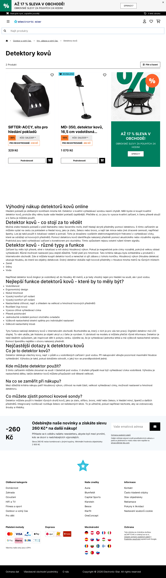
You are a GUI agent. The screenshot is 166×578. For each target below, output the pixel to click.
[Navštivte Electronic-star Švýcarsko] (98, 533)
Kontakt (128, 487)
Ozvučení (11, 497)
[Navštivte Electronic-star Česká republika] (98, 539)
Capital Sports (93, 497)
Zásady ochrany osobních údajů (137, 537)
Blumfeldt (90, 492)
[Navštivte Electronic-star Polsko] (109, 539)
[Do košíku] (50, 160)
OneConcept (91, 515)
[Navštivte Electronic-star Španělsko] (86, 539)
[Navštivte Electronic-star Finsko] (103, 546)
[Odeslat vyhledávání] (5, 31)
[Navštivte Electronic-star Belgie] (109, 546)
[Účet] (144, 21)
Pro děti (10, 515)
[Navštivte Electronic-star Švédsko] (98, 546)
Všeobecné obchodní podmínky (41, 571)
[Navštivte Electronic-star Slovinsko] (98, 552)
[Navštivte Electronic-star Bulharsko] (92, 546)
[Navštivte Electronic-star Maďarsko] (103, 539)
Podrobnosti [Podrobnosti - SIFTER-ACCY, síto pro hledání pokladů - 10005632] (27, 160)
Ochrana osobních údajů (121, 435)
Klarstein (89, 501)
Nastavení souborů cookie (138, 510)
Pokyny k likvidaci (134, 506)
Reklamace (130, 501)
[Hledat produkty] (83, 30)
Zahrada (10, 492)
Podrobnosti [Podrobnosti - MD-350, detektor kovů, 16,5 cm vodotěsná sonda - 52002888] (79, 160)
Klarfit (88, 510)
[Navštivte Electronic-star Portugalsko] (92, 552)
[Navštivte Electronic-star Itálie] (109, 533)
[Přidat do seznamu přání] (52, 75)
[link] (30, 96)
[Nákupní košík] (158, 21)
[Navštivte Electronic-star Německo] (86, 533)
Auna (87, 487)
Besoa (88, 506)
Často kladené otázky (136, 492)
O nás (66, 571)
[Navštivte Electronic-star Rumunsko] (86, 546)
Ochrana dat (12, 571)
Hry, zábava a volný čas (47, 41)
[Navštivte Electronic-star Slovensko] (92, 539)
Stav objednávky (133, 497)
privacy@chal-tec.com (120, 443)
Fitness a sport (14, 506)
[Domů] (9, 41)
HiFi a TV (11, 501)
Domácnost (12, 487)
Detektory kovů (70, 41)
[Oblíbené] (151, 21)
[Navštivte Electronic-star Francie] (103, 533)
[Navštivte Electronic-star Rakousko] (92, 533)
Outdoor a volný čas (22, 41)
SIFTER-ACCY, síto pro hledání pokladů (28, 129)
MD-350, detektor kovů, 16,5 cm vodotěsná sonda (82, 129)
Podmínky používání (132, 539)
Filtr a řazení (150, 64)
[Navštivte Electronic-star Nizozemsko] (86, 552)
